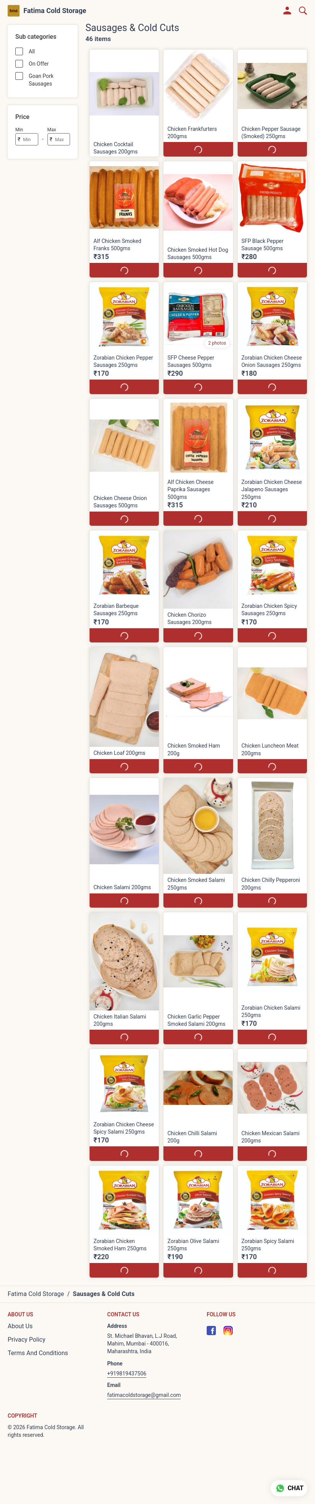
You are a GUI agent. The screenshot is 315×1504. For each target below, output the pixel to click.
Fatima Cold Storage (54, 11)
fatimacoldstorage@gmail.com (144, 1395)
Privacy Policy (27, 1339)
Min (19, 129)
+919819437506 (126, 1373)
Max (51, 129)
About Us (20, 1326)
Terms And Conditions (38, 1353)
